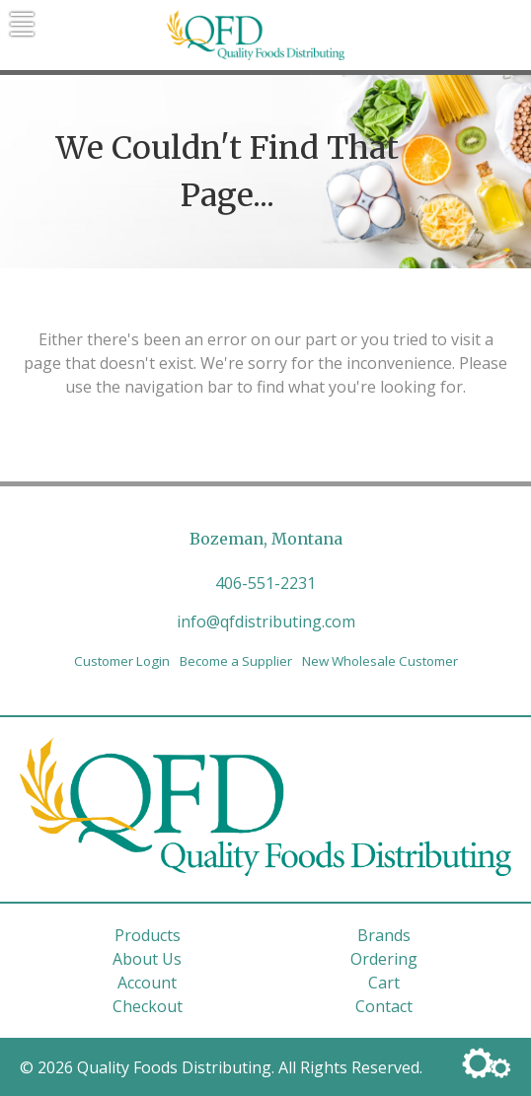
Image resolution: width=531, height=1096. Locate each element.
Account (147, 982)
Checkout (148, 1006)
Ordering (383, 959)
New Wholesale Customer (380, 661)
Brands (384, 935)
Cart (384, 982)
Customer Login (122, 661)
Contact (384, 1006)
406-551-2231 (265, 583)
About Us (147, 959)
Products (147, 935)
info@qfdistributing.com (266, 621)
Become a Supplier (236, 661)
